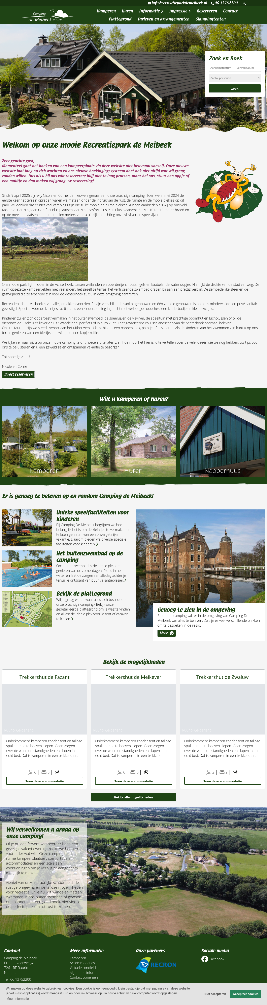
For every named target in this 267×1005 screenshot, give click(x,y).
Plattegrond (120, 19)
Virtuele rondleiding (85, 967)
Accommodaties (82, 962)
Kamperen (106, 11)
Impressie (180, 11)
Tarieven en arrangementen (163, 19)
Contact (230, 11)
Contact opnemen (84, 977)
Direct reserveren (18, 374)
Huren (127, 11)
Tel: (6, 979)
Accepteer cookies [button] (246, 994)
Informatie (151, 11)
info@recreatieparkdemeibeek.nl (177, 3)
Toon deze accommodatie (45, 781)
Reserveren (207, 11)
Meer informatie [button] (17, 998)
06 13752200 (224, 3)
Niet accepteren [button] (215, 994)
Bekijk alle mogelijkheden (133, 797)
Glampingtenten (210, 19)
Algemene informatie (86, 972)
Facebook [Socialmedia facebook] (212, 959)
